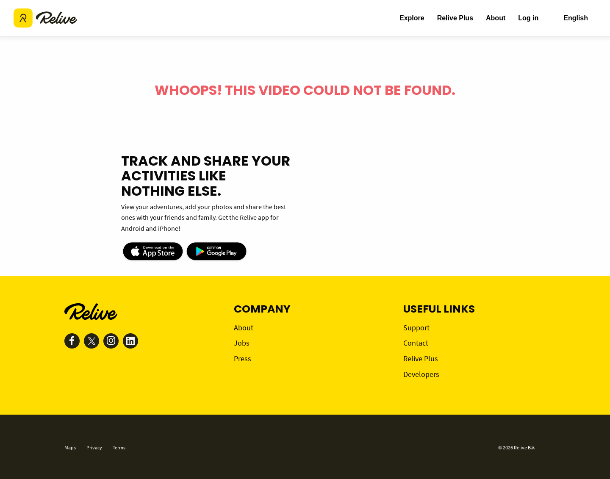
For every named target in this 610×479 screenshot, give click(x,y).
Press (242, 358)
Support (416, 327)
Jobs (242, 343)
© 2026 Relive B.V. (516, 447)
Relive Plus (455, 18)
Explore (411, 18)
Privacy (94, 447)
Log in (528, 18)
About (495, 18)
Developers (421, 374)
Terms (119, 447)
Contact (415, 343)
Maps (70, 447)
